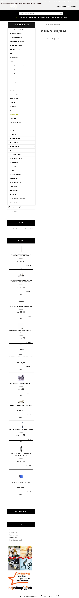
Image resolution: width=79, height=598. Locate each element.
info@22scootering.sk (16, 207)
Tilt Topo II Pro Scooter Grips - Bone (21, 405)
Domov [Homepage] (16, 18)
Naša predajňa (23, 18)
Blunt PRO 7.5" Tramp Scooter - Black (20, 357)
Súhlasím (73, 6)
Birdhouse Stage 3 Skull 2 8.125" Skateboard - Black (21, 454)
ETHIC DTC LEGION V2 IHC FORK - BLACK (21, 306)
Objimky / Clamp (53, 24)
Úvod (47, 24)
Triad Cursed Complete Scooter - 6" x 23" (20, 331)
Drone (59, 24)
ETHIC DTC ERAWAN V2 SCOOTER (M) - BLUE (21, 429)
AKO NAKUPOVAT (32, 18)
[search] (61, 14)
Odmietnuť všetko (61, 6)
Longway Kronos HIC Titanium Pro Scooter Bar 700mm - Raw (21, 255)
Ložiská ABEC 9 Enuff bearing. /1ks (20, 383)
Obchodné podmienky (57, 18)
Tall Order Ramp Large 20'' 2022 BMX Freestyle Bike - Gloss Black (21, 281)
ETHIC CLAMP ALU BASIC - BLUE (21, 482)
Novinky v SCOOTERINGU (43, 18)
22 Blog (65, 18)
